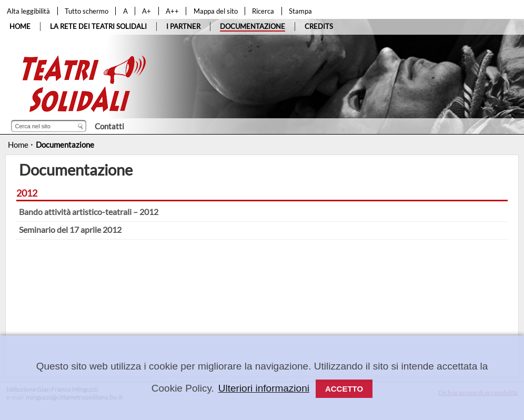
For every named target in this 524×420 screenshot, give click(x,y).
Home (18, 144)
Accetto (344, 388)
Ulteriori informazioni (263, 388)
